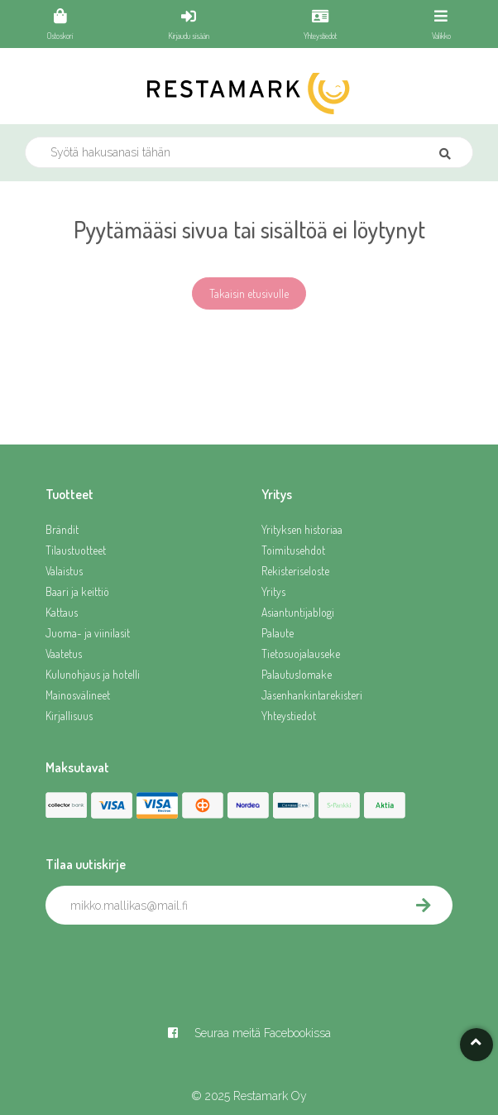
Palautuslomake (296, 674)
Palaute (277, 633)
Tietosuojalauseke (300, 653)
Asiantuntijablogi (297, 612)
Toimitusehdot (293, 550)
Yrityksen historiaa (301, 529)
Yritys (273, 591)
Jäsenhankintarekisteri (311, 695)
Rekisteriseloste (295, 571)
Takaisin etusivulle (249, 293)
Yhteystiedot (288, 716)
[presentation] (171, 961)
